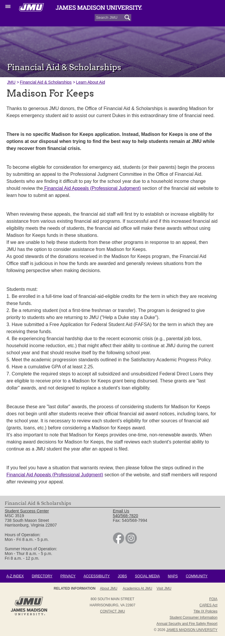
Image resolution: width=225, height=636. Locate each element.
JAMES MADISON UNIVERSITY (191, 630)
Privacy (68, 576)
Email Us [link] (121, 511)
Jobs (122, 576)
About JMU (108, 588)
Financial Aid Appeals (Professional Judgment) (92, 188)
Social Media (147, 576)
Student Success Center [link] (27, 511)
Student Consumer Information (193, 617)
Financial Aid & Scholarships (46, 82)
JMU (11, 82)
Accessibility (96, 576)
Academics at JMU (137, 588)
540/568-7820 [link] (125, 515)
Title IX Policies (206, 611)
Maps (173, 576)
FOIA (213, 599)
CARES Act (208, 605)
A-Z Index (15, 576)
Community (196, 576)
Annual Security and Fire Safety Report (186, 624)
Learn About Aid (90, 82)
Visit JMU (163, 588)
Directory (42, 576)
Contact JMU (112, 611)
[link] (118, 542)
